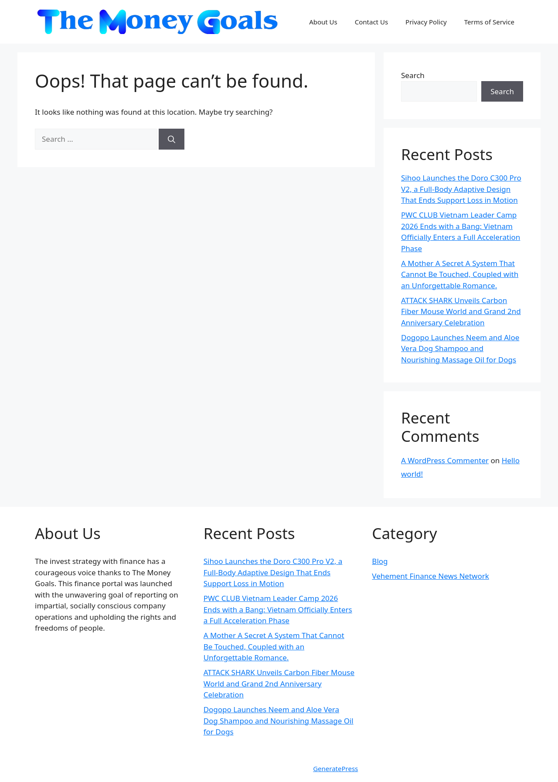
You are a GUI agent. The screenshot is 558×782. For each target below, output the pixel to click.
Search (413, 75)
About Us (323, 21)
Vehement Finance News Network (430, 576)
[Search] (171, 139)
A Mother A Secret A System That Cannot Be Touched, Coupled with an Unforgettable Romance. (459, 274)
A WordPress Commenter (445, 460)
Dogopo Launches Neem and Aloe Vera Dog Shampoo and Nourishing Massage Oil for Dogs (460, 348)
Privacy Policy (426, 21)
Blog (380, 561)
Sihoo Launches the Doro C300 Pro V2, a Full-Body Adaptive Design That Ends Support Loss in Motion (461, 189)
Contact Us (371, 21)
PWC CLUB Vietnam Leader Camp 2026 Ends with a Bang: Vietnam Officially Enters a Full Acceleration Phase (278, 609)
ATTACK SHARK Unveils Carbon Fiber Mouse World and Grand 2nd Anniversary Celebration (461, 311)
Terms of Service (489, 21)
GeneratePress (335, 768)
